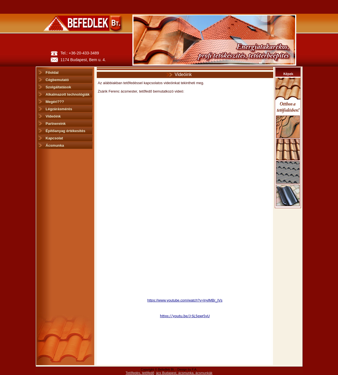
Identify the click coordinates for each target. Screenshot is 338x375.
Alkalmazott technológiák (68, 94)
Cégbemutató (57, 80)
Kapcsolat (54, 138)
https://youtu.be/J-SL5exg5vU (185, 315)
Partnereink (56, 123)
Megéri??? (55, 102)
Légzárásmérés (59, 109)
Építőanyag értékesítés (66, 131)
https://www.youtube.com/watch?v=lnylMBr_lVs (184, 300)
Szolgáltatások (58, 87)
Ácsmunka (55, 145)
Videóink (53, 116)
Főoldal (52, 72)
